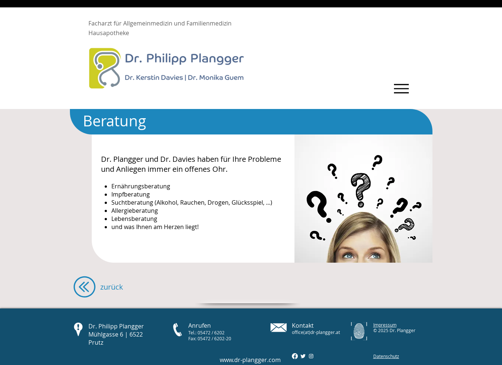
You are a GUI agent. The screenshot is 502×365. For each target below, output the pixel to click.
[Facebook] (295, 356)
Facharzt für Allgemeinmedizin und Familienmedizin (160, 23)
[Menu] (401, 88)
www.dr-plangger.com (250, 360)
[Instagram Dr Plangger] (311, 356)
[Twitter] (303, 356)
